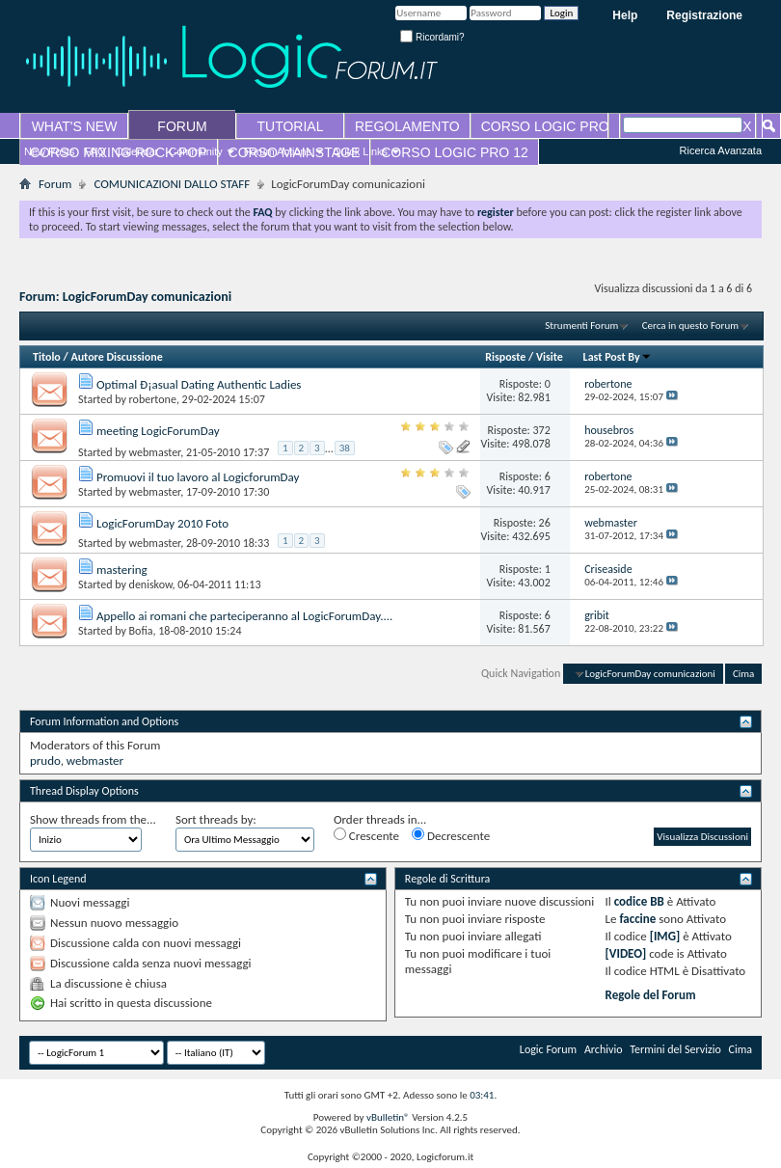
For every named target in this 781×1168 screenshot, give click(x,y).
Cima (743, 673)
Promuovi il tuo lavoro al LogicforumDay (198, 477)
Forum (55, 184)
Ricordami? (432, 37)
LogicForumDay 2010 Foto (162, 523)
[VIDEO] (626, 953)
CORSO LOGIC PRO (545, 126)
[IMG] (665, 936)
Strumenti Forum (581, 325)
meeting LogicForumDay (158, 430)
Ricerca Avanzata (721, 150)
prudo (45, 760)
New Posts (49, 151)
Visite (549, 357)
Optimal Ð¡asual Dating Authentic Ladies (199, 384)
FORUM (181, 126)
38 (344, 448)
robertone (152, 399)
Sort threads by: (215, 819)
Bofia (141, 631)
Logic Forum (548, 1049)
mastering (122, 569)
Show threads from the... (93, 819)
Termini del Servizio (675, 1049)
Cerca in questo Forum (690, 325)
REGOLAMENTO (407, 126)
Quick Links (360, 151)
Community (196, 151)
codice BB (639, 901)
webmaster (155, 452)
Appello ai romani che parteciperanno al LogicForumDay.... (244, 616)
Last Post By (617, 357)
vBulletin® (388, 1117)
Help (624, 15)
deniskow (151, 584)
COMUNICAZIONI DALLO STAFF (172, 184)
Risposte (505, 357)
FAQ (95, 151)
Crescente (366, 835)
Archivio (603, 1049)
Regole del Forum (651, 995)
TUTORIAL (290, 126)
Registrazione (704, 15)
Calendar (137, 151)
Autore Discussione (116, 357)
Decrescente (451, 835)
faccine (637, 918)
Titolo (47, 357)
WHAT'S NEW (75, 126)
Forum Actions (277, 151)
